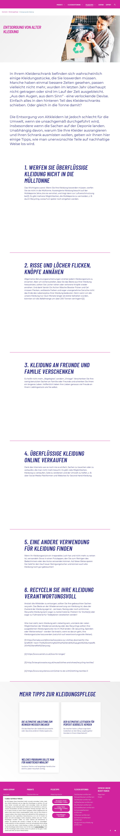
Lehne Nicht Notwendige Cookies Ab (61, 808)
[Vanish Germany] (10, 789)
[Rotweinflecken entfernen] (84, 797)
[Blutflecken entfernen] (83, 805)
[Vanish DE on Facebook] (110, 830)
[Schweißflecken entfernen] (84, 807)
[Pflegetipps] (90, 4)
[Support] (108, 4)
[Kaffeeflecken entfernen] (83, 802)
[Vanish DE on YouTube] (115, 830)
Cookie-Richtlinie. (39, 827)
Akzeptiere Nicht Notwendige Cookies (61, 801)
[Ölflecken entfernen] (82, 815)
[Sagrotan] (101, 794)
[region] (38, 814)
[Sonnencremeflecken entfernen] (85, 819)
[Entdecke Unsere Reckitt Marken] (107, 789)
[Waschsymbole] (56, 794)
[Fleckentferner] (33, 794)
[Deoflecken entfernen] (82, 800)
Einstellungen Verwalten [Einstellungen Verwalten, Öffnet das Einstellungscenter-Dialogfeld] (61, 815)
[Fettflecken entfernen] (82, 794)
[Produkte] (60, 4)
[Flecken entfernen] (82, 789)
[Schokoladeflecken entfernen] (85, 811)
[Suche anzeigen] (115, 5)
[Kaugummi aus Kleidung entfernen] (85, 823)
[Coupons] (101, 4)
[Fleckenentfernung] (74, 4)
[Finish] (100, 797)
